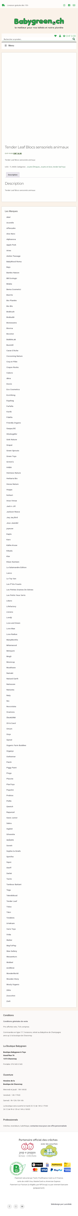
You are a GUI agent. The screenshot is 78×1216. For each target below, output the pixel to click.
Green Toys (11, 456)
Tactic (9, 879)
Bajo (8, 267)
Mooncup (10, 662)
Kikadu (9, 551)
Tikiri (8, 912)
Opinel (9, 740)
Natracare (10, 684)
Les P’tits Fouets (13, 584)
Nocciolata (11, 706)
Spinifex (10, 856)
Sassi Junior (12, 818)
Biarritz (9, 295)
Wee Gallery (11, 951)
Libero (9, 601)
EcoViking (10, 395)
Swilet (9, 873)
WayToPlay (11, 945)
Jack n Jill (11, 506)
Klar (8, 556)
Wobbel (9, 962)
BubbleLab (11, 339)
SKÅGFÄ (10, 840)
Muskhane (11, 667)
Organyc (10, 751)
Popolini (10, 790)
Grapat (9, 445)
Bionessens (11, 323)
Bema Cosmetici (13, 289)
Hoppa (9, 490)
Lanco (9, 573)
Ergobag (10, 401)
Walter (9, 940)
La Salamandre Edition (16, 567)
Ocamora (10, 712)
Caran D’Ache (12, 350)
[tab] (12, 175)
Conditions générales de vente (15, 1021)
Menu (9, 45)
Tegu (8, 890)
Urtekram (10, 923)
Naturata (10, 690)
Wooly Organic (12, 984)
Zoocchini (10, 996)
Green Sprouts (12, 450)
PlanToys (10, 784)
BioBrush (10, 312)
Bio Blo (9, 306)
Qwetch (9, 806)
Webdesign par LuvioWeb (61, 1204)
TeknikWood (11, 895)
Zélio (8, 990)
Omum (9, 729)
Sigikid (9, 829)
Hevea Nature (12, 484)
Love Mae (10, 628)
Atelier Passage (13, 256)
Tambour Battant (13, 884)
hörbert (9, 495)
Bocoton (10, 334)
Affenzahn (11, 228)
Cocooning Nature (14, 356)
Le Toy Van (11, 578)
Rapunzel (10, 812)
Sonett (9, 845)
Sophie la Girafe (13, 851)
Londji (9, 617)
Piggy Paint (11, 768)
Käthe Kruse (11, 545)
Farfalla (9, 406)
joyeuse (9, 528)
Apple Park (11, 245)
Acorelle (10, 223)
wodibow (10, 968)
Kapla (8, 534)
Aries (8, 250)
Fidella (9, 417)
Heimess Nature (13, 473)
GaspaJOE (11, 428)
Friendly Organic (13, 423)
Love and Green (13, 623)
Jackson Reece (13, 512)
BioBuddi (10, 317)
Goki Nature (11, 439)
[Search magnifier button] (74, 39)
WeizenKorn (11, 957)
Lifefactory (11, 606)
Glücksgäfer (11, 434)
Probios (9, 795)
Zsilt (8, 1001)
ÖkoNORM (11, 717)
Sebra (9, 823)
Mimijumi (10, 651)
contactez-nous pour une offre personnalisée (48, 1126)
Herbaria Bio (12, 478)
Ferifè (9, 412)
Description (12, 175)
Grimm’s (10, 462)
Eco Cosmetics (13, 389)
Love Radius (11, 634)
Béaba (9, 284)
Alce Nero (10, 234)
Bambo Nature (12, 273)
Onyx (8, 734)
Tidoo (9, 907)
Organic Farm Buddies (16, 745)
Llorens (9, 612)
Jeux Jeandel (12, 523)
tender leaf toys (59, 167)
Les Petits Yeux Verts (15, 595)
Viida (8, 934)
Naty (8, 695)
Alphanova (11, 239)
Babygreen (39, 23)
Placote (9, 779)
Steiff (8, 868)
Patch (9, 762)
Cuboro (9, 373)
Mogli (8, 656)
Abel (8, 217)
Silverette (10, 834)
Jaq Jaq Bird (12, 517)
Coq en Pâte (11, 362)
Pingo (9, 773)
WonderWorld (12, 973)
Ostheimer (11, 756)
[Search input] (37, 39)
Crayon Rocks (12, 367)
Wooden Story (12, 979)
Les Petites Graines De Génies (19, 590)
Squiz (8, 862)
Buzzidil (10, 345)
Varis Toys (11, 929)
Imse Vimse (11, 501)
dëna (8, 378)
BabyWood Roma (14, 261)
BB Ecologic (11, 278)
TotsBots (10, 918)
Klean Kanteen (12, 562)
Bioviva (9, 328)
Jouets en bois (46, 167)
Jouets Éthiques (33, 167)
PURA (8, 801)
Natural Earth (12, 679)
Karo (8, 539)
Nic (7, 701)
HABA (9, 467)
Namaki (9, 673)
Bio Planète (11, 300)
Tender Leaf (11, 901)
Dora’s (9, 384)
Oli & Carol (11, 723)
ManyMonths (12, 640)
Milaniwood (11, 645)
